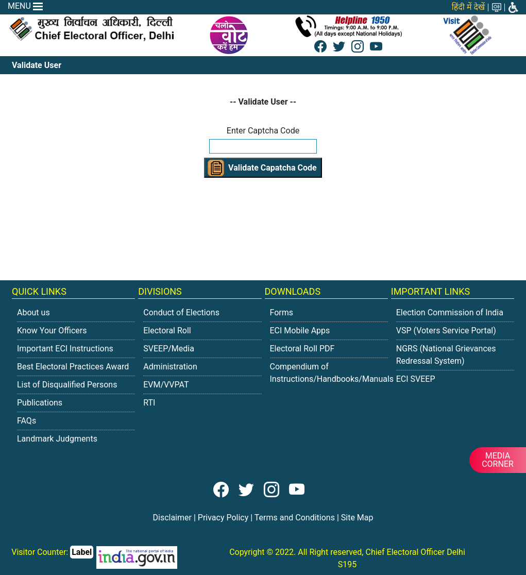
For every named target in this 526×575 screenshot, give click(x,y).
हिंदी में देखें (468, 7)
